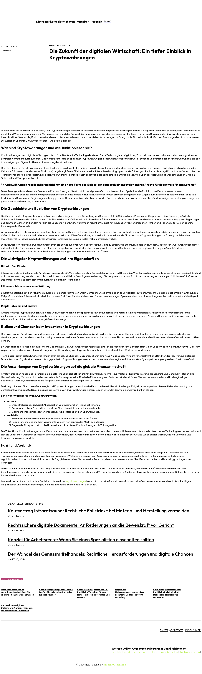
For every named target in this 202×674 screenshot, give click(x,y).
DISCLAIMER (193, 630)
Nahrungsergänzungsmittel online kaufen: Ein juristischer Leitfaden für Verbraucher (56, 592)
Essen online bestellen (165, 652)
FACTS (164, 630)
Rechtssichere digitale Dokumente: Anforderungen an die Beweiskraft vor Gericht (91, 525)
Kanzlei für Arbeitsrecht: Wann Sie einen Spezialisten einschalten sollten (81, 539)
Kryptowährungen (75, 481)
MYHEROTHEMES (114, 664)
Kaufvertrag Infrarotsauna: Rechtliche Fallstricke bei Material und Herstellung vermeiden (98, 511)
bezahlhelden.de (121, 652)
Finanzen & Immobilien (59, 45)
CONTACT (176, 630)
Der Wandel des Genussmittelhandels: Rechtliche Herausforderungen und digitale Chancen (100, 554)
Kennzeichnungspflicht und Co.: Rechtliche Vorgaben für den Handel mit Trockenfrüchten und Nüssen (93, 593)
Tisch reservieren (190, 652)
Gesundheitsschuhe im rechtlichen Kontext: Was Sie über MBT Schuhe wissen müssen (17, 592)
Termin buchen (141, 652)
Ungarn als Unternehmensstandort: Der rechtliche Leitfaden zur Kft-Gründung (129, 593)
